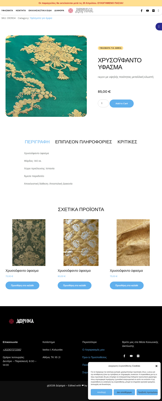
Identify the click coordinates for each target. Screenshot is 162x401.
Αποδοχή (101, 392)
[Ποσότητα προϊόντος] (103, 103)
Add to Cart (122, 104)
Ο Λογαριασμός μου (93, 349)
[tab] (37, 142)
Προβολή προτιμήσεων (148, 392)
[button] (156, 366)
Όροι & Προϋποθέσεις (94, 357)
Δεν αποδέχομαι (124, 392)
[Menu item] (7, 10)
